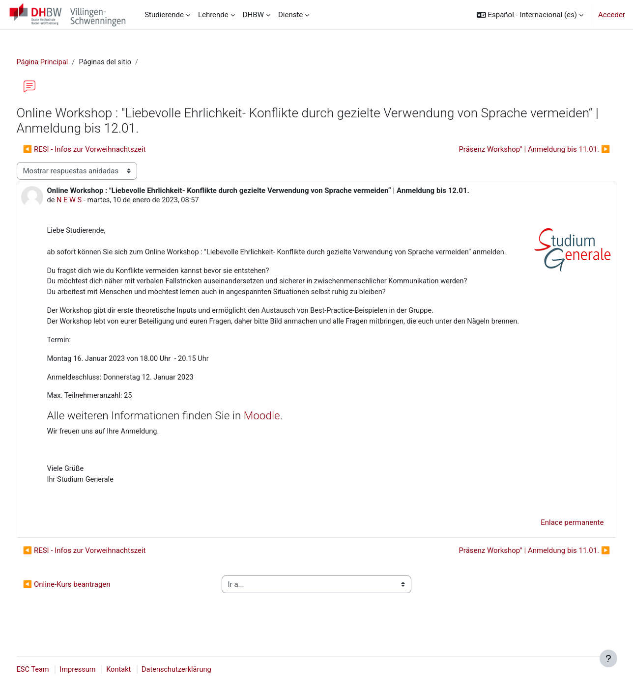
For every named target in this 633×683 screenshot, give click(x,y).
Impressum (97, 669)
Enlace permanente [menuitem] (553, 539)
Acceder (611, 14)
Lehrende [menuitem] (213, 14)
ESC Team (51, 669)
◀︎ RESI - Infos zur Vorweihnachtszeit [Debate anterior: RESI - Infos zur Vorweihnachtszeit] (102, 149)
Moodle (278, 431)
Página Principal (61, 62)
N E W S (88, 200)
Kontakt (139, 669)
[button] (530, 14)
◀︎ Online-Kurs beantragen (85, 601)
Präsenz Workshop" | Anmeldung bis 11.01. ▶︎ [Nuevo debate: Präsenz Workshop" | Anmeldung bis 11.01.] (516, 149)
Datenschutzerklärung (198, 669)
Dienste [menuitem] (290, 14)
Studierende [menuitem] (164, 14)
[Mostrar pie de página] (608, 658)
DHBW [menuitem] (253, 14)
